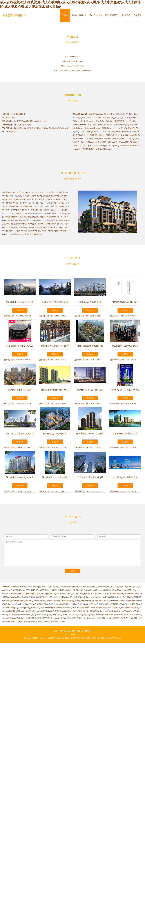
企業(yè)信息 (125, 15)
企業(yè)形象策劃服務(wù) (66, 601)
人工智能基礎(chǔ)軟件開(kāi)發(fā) (23, 615)
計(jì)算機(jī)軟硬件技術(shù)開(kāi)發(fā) (37, 608)
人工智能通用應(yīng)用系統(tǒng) (38, 590)
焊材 (96, 590)
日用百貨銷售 (108, 594)
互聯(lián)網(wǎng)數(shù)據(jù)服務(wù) (112, 587)
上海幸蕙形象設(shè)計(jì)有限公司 (65, 618)
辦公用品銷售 (70, 615)
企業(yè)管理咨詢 (86, 594)
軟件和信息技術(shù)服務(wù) (61, 604)
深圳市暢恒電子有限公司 (43, 618)
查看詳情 (20, 310)
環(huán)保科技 (99, 615)
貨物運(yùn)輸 (62, 611)
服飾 (38, 615)
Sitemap (118, 638)
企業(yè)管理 (60, 587)
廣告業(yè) (6, 608)
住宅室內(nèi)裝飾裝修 (125, 597)
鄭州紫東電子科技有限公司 (127, 618)
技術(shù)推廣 (51, 601)
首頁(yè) (65, 15)
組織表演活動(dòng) (129, 590)
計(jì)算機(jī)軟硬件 (49, 611)
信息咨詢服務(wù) (114, 590)
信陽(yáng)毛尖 (16, 608)
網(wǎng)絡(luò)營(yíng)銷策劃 (111, 611)
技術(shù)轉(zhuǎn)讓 (80, 604)
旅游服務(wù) (93, 604)
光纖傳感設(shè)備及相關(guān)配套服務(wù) (29, 601)
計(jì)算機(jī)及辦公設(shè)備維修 (107, 601)
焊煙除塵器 (95, 608)
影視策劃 (59, 594)
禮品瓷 (113, 597)
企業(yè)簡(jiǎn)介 (78, 15)
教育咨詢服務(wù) (43, 604)
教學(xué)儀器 (21, 597)
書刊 (69, 590)
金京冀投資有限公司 (15, 15)
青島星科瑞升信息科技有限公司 (120, 615)
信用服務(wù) (63, 590)
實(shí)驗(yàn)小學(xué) (84, 615)
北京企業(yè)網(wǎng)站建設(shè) (52, 615)
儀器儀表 (122, 601)
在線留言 (137, 15)
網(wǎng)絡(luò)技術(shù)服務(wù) (98, 597)
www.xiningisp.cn (77, 66)
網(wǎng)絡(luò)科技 (15, 604)
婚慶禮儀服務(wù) (119, 594)
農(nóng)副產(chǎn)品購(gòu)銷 (13, 611)
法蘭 (73, 590)
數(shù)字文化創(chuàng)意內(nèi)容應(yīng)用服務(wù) (35, 594)
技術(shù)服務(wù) (29, 604)
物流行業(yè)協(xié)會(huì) (85, 590)
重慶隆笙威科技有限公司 (27, 622)
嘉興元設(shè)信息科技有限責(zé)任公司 (50, 622)
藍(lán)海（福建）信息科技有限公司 (92, 618)
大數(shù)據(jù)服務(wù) (85, 601)
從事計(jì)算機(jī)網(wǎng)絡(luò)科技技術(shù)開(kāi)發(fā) (52, 597)
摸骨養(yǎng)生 (79, 597)
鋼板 (106, 615)
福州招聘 (54, 590)
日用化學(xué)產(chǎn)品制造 (22, 587)
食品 (28, 597)
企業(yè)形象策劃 (132, 601)
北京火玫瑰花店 (111, 618)
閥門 (77, 594)
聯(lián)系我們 (111, 15)
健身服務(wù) (97, 594)
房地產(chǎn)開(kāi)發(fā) (59, 638)
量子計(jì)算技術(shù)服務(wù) (44, 587)
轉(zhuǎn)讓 (103, 590)
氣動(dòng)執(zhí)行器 (34, 611)
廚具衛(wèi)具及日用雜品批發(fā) (78, 608)
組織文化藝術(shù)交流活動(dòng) (84, 587)
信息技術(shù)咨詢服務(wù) (131, 608)
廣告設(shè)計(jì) (19, 590)
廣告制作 (68, 587)
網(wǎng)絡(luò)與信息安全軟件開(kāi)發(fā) (83, 611)
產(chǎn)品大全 (95, 15)
